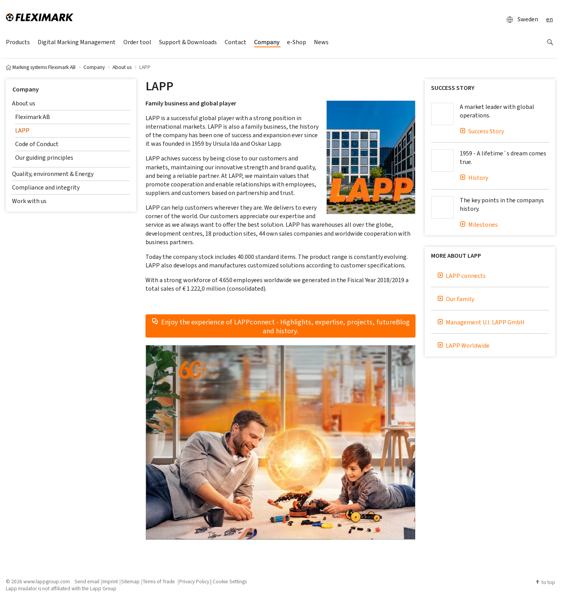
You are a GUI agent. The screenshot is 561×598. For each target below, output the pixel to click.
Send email (86, 581)
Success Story (482, 131)
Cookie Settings (230, 581)
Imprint (110, 581)
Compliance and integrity (46, 187)
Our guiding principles (44, 157)
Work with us (29, 201)
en (549, 19)
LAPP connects (461, 276)
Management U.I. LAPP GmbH (481, 322)
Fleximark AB (32, 117)
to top (545, 582)
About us (23, 103)
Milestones (479, 225)
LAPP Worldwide (463, 345)
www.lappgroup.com (46, 581)
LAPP (22, 130)
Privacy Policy (194, 581)
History (474, 178)
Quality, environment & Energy (53, 174)
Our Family (455, 299)
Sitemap (130, 581)
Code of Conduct (37, 144)
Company (25, 89)
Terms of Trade (159, 581)
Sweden (520, 19)
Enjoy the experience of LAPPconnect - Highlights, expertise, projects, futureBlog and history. (280, 326)
